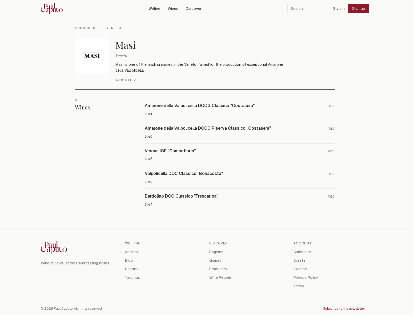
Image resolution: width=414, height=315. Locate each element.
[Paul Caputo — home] (52, 8)
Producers (86, 28)
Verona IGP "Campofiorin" (170, 151)
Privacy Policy (306, 277)
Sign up (358, 8)
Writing (154, 8)
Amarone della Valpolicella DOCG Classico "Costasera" (200, 105)
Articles (131, 251)
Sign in (339, 8)
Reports (132, 269)
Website (125, 80)
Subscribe (302, 251)
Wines (173, 8)
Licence (300, 269)
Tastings (132, 277)
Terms (299, 286)
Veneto (114, 28)
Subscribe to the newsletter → (346, 308)
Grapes (215, 260)
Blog (129, 260)
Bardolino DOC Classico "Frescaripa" (181, 196)
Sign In (299, 260)
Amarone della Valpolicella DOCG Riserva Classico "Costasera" (208, 128)
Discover (194, 8)
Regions (216, 251)
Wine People (220, 277)
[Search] (308, 8)
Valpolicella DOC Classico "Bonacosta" (184, 173)
